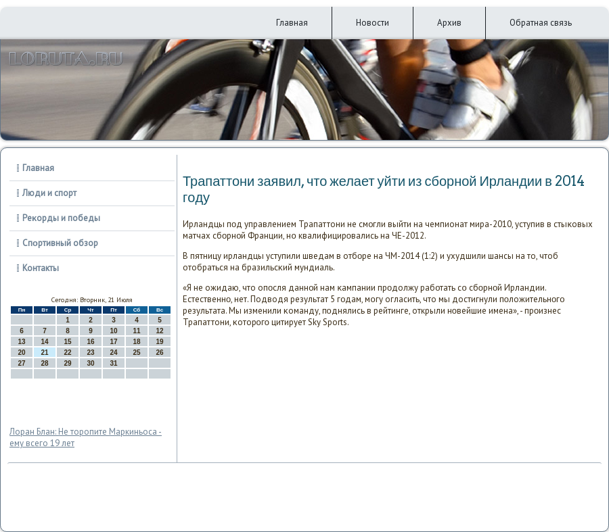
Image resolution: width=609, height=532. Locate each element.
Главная (292, 22)
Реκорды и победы (61, 218)
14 (44, 341)
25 (136, 352)
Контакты (40, 268)
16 (90, 341)
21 (44, 352)
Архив (449, 22)
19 (159, 341)
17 (113, 341)
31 (113, 363)
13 (21, 341)
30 (90, 363)
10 (113, 331)
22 (67, 352)
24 (113, 352)
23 (90, 352)
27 (21, 363)
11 (136, 331)
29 (67, 363)
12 (159, 331)
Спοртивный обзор (60, 243)
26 (159, 352)
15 (67, 341)
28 (44, 363)
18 (136, 341)
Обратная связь (541, 22)
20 (21, 352)
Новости (372, 22)
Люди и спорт (49, 193)
